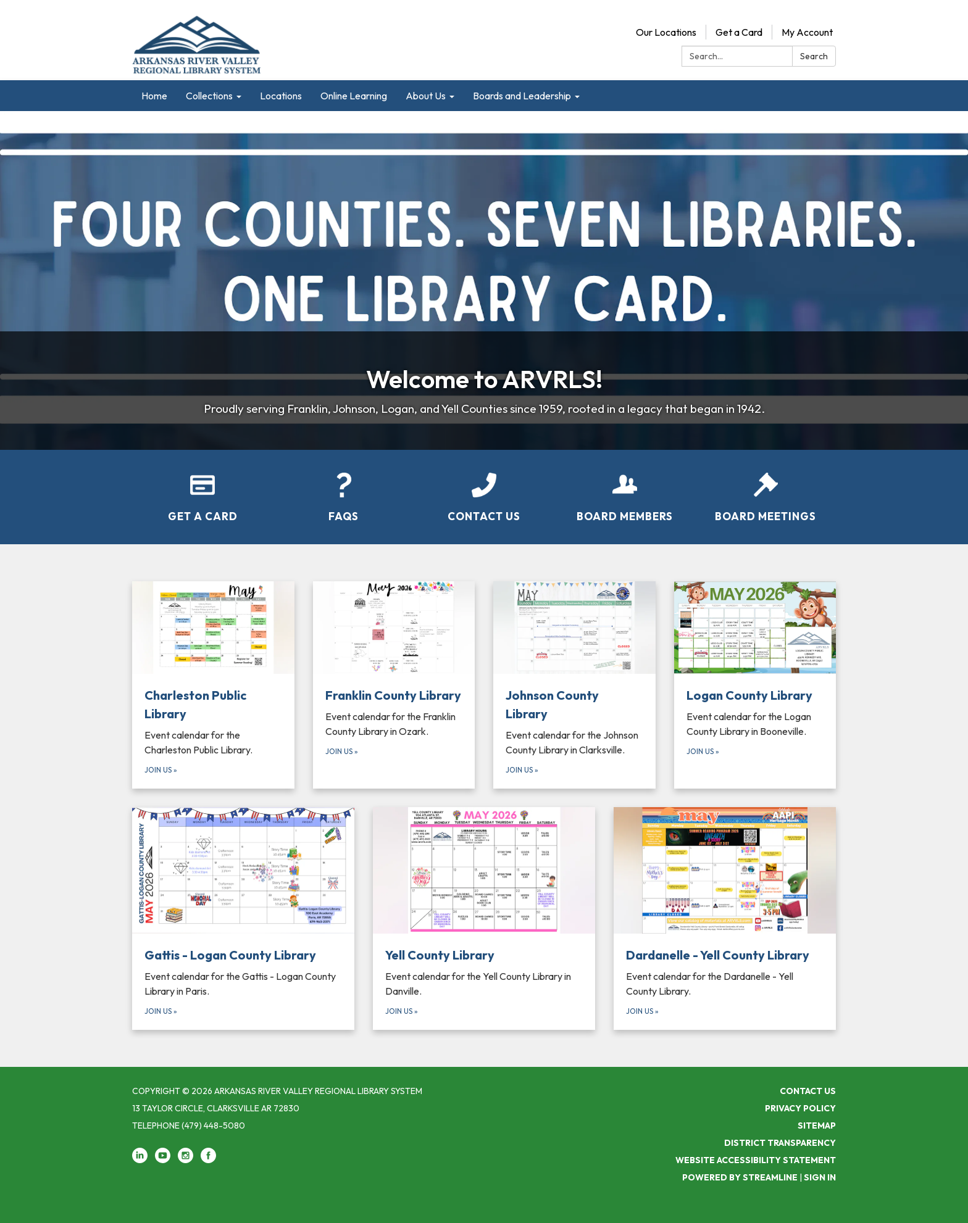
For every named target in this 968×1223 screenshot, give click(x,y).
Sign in (820, 1177)
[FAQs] (343, 489)
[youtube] (162, 1160)
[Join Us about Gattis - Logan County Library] (243, 918)
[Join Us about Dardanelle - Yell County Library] (725, 918)
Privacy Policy (800, 1108)
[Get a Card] (202, 489)
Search (814, 56)
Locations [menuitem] (281, 95)
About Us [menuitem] (426, 95)
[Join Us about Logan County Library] (755, 685)
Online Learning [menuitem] (353, 95)
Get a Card (739, 32)
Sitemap (817, 1125)
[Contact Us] (484, 489)
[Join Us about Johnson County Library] (574, 685)
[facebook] (208, 1160)
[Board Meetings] (765, 489)
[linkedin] (140, 1160)
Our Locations (666, 32)
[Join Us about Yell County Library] (484, 918)
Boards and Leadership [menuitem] (522, 95)
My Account (807, 32)
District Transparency (780, 1142)
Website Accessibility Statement (755, 1160)
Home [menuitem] (154, 95)
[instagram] (185, 1160)
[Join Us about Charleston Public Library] (213, 685)
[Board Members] (625, 489)
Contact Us (808, 1091)
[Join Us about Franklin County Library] (394, 685)
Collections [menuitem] (209, 95)
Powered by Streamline (740, 1177)
